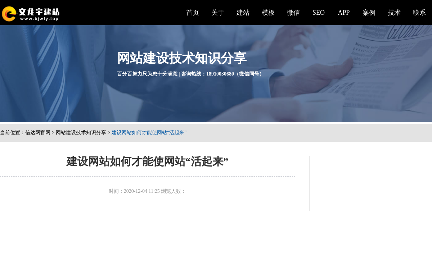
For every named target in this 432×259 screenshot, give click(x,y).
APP (344, 12)
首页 (192, 12)
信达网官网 (37, 132)
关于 (217, 12)
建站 (243, 12)
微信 (293, 12)
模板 (268, 12)
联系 (419, 12)
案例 (369, 12)
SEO (318, 12)
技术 (394, 12)
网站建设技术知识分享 (81, 132)
